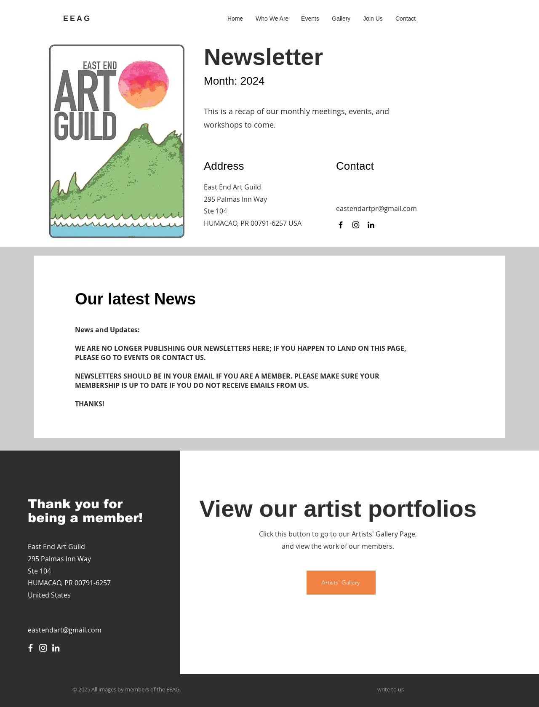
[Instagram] (355, 224)
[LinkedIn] (371, 224)
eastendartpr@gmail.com (376, 208)
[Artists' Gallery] (341, 583)
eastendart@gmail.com (64, 630)
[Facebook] (340, 224)
